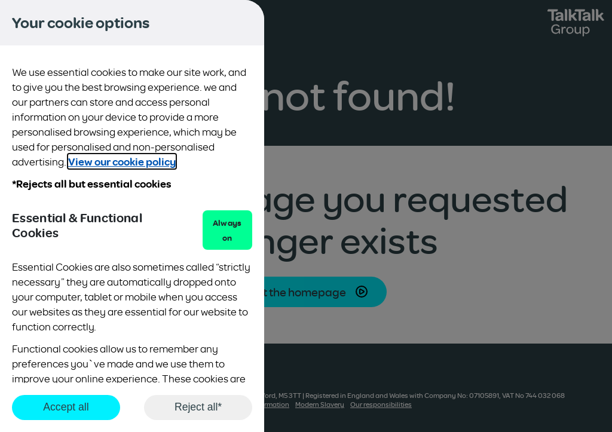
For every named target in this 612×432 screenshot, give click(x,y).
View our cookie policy (122, 161)
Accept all (65, 407)
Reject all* (198, 407)
